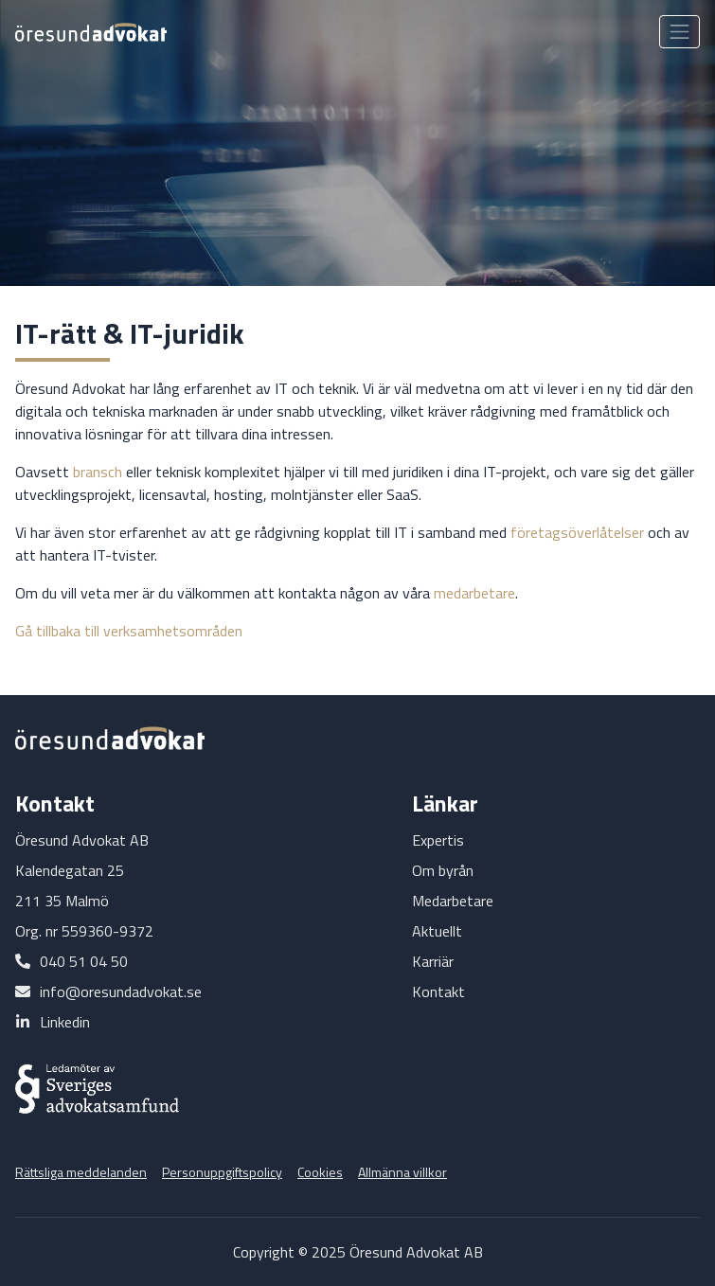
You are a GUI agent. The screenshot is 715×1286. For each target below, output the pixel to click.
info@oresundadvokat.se (121, 991)
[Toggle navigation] (679, 31)
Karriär (433, 961)
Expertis (438, 840)
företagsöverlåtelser (577, 532)
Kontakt (438, 991)
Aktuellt (437, 931)
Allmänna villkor (402, 1172)
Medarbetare (452, 900)
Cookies (320, 1172)
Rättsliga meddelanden (81, 1172)
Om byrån (443, 870)
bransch (97, 471)
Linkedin (65, 1021)
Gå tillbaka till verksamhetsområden (128, 630)
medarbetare (474, 592)
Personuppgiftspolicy (222, 1172)
